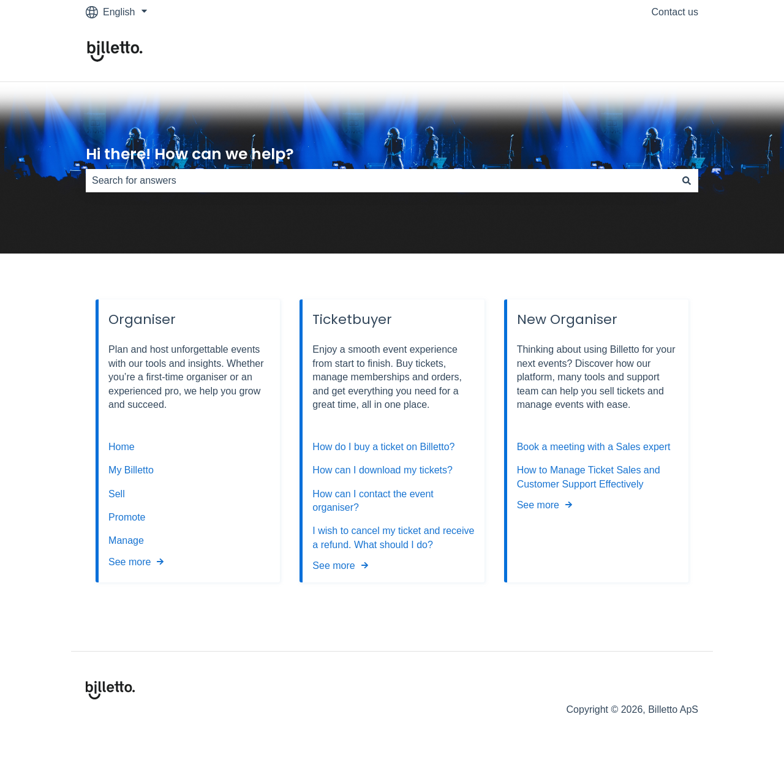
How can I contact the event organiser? (372, 501)
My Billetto (131, 470)
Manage (126, 540)
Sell (116, 494)
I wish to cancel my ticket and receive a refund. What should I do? (393, 537)
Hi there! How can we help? (190, 154)
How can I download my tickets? (382, 470)
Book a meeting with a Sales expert (594, 447)
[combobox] (380, 180)
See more (129, 562)
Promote (126, 517)
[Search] (686, 180)
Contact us (675, 12)
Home (121, 447)
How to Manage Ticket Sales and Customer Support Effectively (588, 477)
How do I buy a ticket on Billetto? (383, 447)
